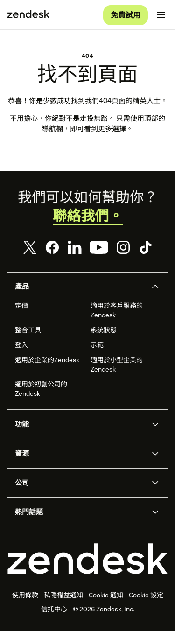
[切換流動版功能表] (161, 15)
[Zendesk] (87, 558)
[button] (80, 286)
